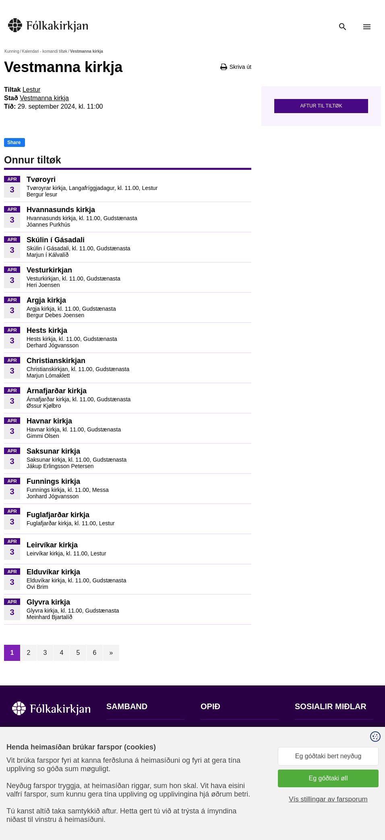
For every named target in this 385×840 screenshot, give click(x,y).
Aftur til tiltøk (321, 106)
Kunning (11, 51)
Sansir (301, 806)
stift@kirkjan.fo (127, 786)
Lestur (31, 89)
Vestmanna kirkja (44, 98)
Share (14, 142)
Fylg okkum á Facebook (329, 731)
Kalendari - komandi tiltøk (44, 51)
